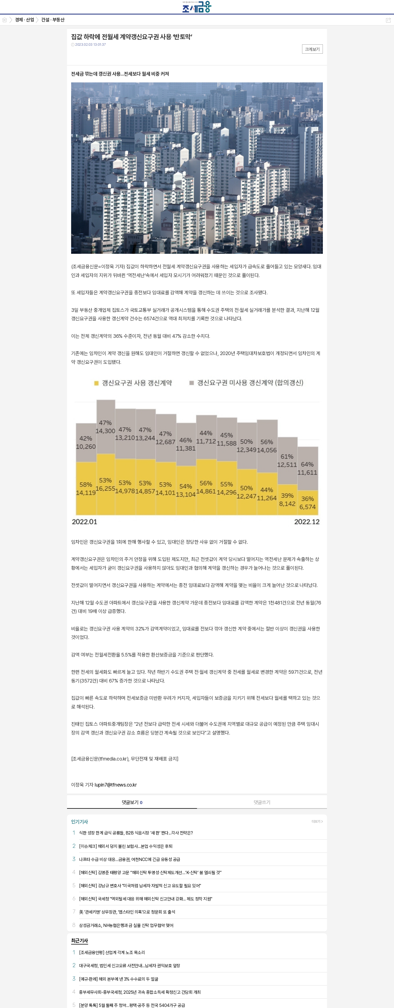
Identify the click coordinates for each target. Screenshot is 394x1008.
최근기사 (79, 940)
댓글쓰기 (262, 802)
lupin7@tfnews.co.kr (116, 785)
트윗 (87, 56)
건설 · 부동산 (52, 19)
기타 (109, 56)
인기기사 (79, 822)
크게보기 (312, 49)
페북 (76, 56)
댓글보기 (132, 802)
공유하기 (388, 20)
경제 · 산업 (24, 19)
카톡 (98, 56)
